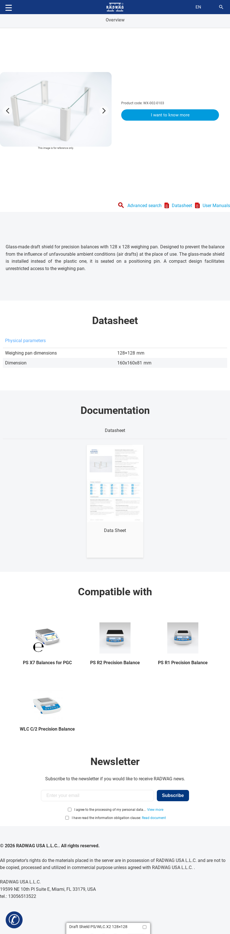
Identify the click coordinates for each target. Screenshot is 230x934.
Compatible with (115, 592)
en (198, 7)
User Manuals (216, 205)
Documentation (115, 410)
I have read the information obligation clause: (119, 818)
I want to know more (170, 115)
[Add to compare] (144, 927)
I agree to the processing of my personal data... (110, 810)
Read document (154, 818)
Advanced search (144, 205)
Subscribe (173, 795)
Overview (115, 20)
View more (155, 810)
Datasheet (182, 205)
